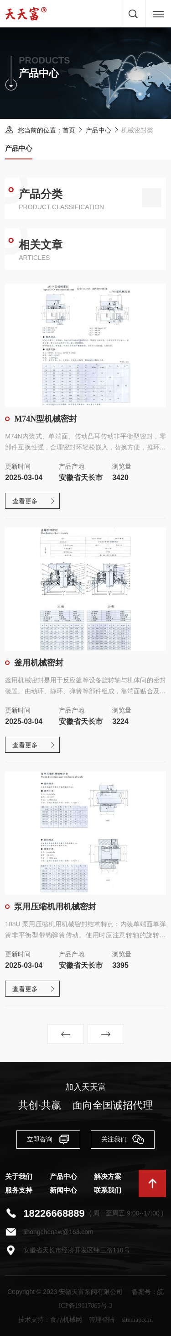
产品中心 (98, 130)
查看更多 (25, 501)
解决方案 (107, 1176)
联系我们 (107, 1190)
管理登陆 (101, 1319)
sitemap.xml (137, 1319)
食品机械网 (66, 1319)
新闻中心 (63, 1190)
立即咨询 (48, 1139)
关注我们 (122, 1139)
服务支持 (18, 1190)
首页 (68, 130)
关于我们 (18, 1176)
